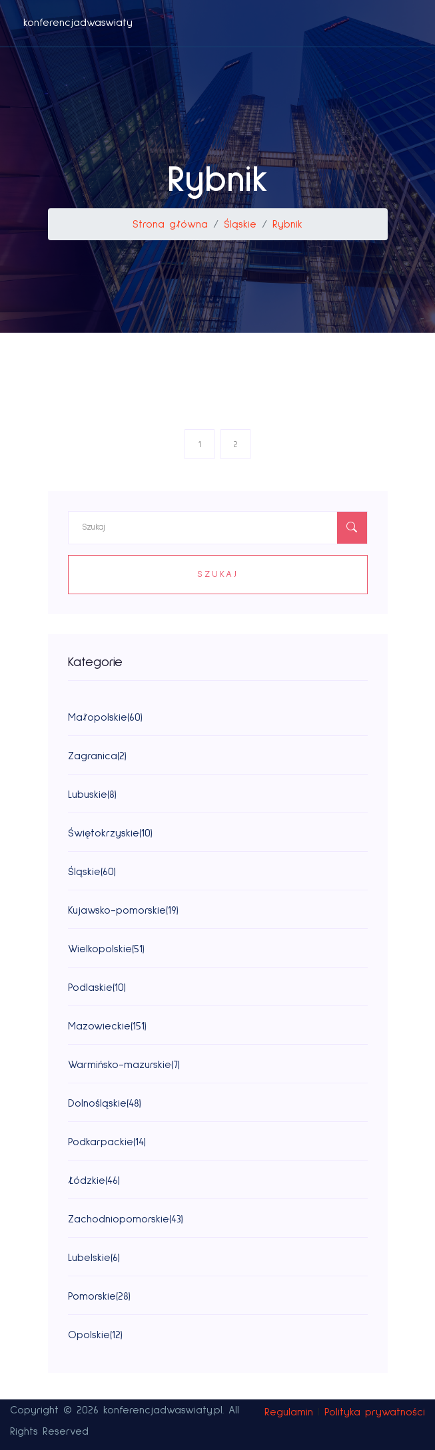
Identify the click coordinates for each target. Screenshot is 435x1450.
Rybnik (287, 224)
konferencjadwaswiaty (78, 22)
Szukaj (217, 574)
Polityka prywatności (374, 1412)
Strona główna (170, 224)
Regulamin (288, 1412)
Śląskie (240, 224)
